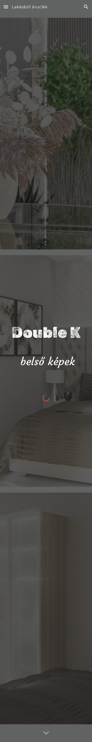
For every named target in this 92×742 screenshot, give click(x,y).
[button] (6, 6)
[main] (46, 346)
